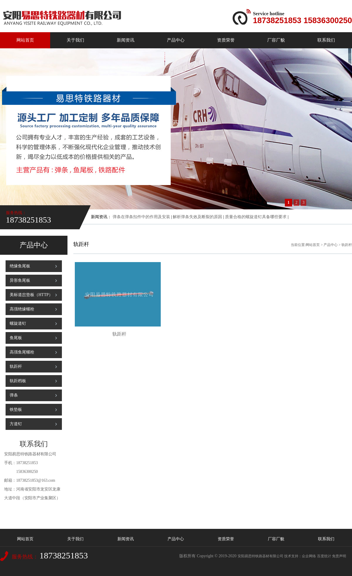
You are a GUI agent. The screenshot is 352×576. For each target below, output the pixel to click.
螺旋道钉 (18, 323)
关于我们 (75, 40)
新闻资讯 (125, 40)
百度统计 (324, 556)
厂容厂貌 (276, 40)
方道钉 (16, 424)
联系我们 (326, 40)
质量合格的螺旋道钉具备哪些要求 (256, 217)
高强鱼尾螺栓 (22, 352)
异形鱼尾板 (20, 280)
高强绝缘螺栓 (22, 309)
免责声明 (339, 556)
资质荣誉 (226, 40)
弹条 (14, 395)
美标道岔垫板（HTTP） (31, 295)
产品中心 (176, 40)
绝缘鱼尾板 (20, 266)
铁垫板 (16, 409)
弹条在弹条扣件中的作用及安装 (141, 217)
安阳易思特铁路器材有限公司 (260, 556)
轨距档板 (18, 381)
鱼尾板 (16, 338)
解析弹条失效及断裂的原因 (197, 217)
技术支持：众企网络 (300, 556)
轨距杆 (16, 366)
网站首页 (25, 40)
